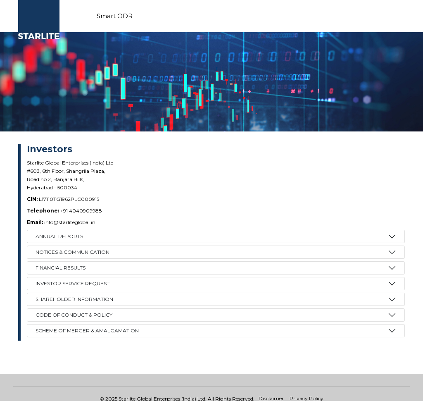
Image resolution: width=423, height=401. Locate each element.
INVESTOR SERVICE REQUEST (72, 283)
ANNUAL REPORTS (59, 236)
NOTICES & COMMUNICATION (72, 252)
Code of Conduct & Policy (74, 315)
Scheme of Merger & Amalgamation (87, 330)
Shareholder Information (74, 299)
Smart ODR (115, 16)
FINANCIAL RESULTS (61, 268)
